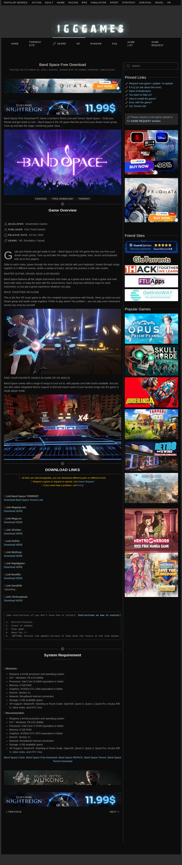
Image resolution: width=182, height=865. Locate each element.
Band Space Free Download (41, 757)
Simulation (98, 2)
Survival (145, 2)
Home (15, 44)
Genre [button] (61, 44)
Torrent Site (35, 44)
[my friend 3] (151, 269)
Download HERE (13, 511)
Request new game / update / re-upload (151, 83)
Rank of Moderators (140, 91)
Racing (73, 2)
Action (36, 2)
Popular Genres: (16, 2)
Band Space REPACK (71, 757)
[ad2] (148, 530)
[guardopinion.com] (151, 246)
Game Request (86, 481)
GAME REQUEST (158, 44)
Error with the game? (140, 102)
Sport (114, 2)
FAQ (114, 44)
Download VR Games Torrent (79, 70)
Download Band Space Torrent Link (23, 499)
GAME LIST (131, 44)
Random (95, 44)
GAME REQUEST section (145, 121)
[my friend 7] (151, 295)
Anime (61, 2)
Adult (49, 2)
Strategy (129, 2)
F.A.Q (80, 485)
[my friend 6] (151, 281)
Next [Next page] (114, 812)
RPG (84, 2)
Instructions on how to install (99, 615)
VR (169, 2)
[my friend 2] (151, 259)
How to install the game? (142, 98)
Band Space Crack (14, 757)
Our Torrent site (137, 106)
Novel (159, 2)
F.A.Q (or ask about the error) (145, 87)
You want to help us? (140, 94)
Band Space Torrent (95, 757)
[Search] (151, 65)
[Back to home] (91, 21)
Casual (53, 70)
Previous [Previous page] (14, 812)
